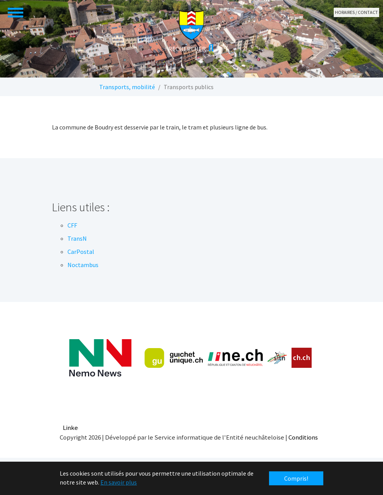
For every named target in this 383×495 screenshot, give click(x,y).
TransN (77, 238)
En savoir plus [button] (118, 482)
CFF (72, 225)
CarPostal (80, 251)
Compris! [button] (296, 478)
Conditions (303, 437)
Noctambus (82, 265)
